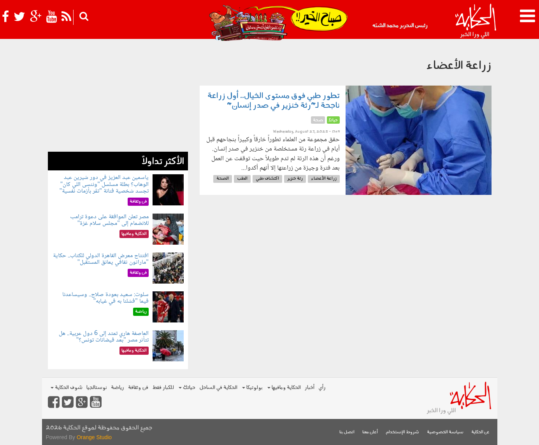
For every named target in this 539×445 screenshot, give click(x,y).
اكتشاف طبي (267, 178)
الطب (242, 178)
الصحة (222, 178)
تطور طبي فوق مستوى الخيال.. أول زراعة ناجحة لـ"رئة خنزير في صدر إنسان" (273, 101)
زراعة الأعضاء (324, 178)
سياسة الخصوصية (445, 432)
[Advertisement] (118, 97)
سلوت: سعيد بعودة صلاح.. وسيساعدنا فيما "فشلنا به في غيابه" (105, 298)
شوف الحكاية (67, 387)
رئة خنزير (295, 178)
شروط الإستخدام (402, 432)
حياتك (187, 387)
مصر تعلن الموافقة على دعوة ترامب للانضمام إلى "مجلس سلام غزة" (109, 220)
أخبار (309, 387)
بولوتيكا (252, 387)
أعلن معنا (370, 432)
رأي (322, 387)
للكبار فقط (163, 387)
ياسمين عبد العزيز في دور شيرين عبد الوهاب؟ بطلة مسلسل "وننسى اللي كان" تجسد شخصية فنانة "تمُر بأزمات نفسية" (104, 184)
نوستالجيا (96, 387)
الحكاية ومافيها (284, 387)
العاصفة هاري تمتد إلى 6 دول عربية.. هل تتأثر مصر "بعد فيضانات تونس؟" (104, 337)
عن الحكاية (480, 432)
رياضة (117, 387)
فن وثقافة (138, 387)
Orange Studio (94, 437)
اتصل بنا (347, 432)
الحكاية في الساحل (218, 387)
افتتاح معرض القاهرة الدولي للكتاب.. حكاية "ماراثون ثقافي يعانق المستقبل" (101, 259)
